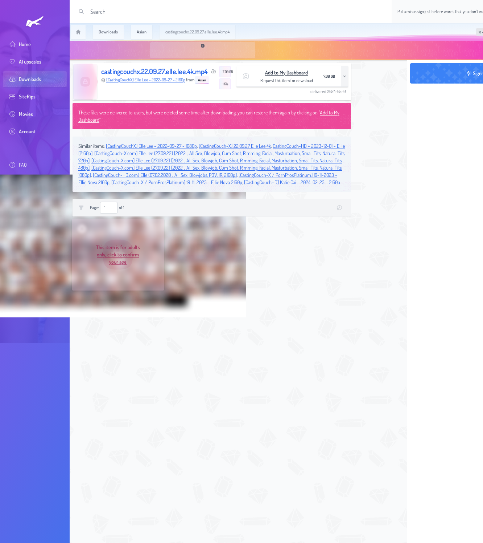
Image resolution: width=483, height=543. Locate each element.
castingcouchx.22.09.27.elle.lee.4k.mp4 (154, 71)
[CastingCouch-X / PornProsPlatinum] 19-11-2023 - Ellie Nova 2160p (176, 182)
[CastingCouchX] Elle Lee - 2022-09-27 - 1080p (151, 146)
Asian (202, 80)
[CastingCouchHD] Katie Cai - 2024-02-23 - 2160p (292, 182)
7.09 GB (227, 71)
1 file (225, 84)
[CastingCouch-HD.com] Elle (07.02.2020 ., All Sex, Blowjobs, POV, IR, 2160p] (165, 175)
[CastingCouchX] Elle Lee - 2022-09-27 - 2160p (145, 79)
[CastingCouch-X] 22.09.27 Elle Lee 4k (235, 146)
